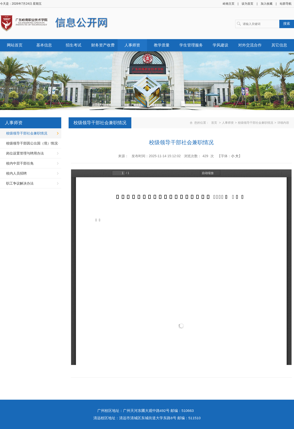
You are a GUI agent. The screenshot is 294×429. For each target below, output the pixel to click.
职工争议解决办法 (20, 183)
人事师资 (132, 45)
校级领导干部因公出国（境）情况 (32, 143)
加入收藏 (266, 3)
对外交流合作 (250, 45)
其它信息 (279, 45)
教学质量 (162, 45)
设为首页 (247, 3)
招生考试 (73, 45)
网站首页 (15, 45)
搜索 (286, 23)
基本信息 (44, 45)
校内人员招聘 (16, 173)
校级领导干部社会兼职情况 (26, 133)
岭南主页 (228, 3)
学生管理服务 (191, 45)
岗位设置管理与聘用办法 (25, 153)
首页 (214, 122)
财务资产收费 (103, 45)
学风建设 (220, 45)
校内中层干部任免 (20, 163)
